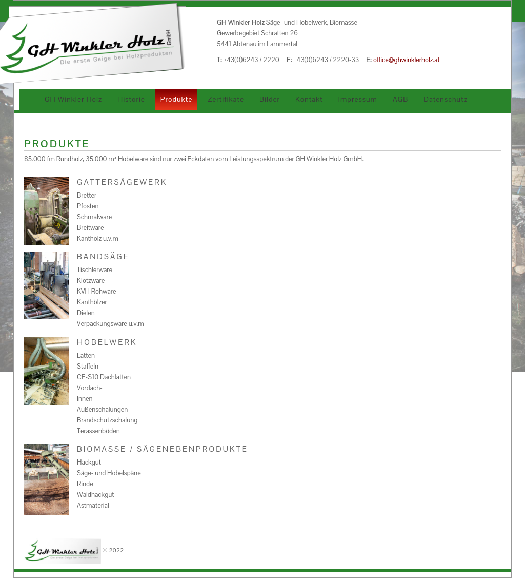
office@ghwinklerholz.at (406, 59)
